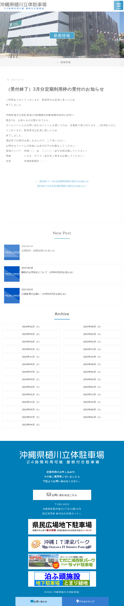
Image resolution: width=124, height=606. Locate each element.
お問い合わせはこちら (62, 494)
